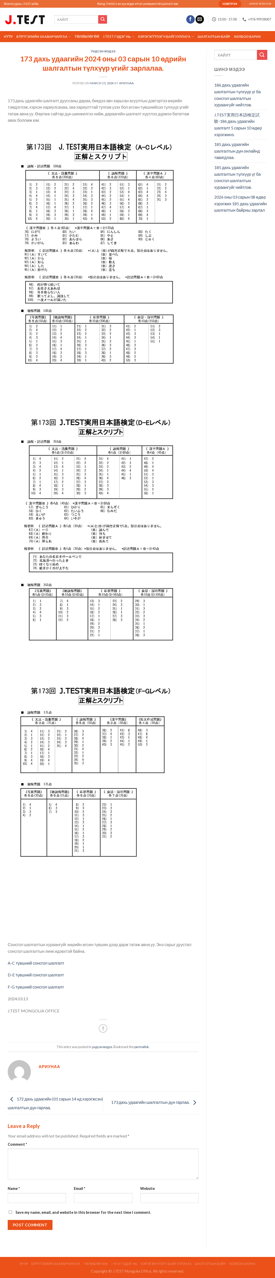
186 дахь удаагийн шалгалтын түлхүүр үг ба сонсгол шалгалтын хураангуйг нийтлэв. (237, 94)
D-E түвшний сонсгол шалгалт (36, 974)
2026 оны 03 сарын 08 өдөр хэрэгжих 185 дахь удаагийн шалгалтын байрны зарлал (240, 203)
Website (147, 1188)
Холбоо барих (247, 36)
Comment (17, 1144)
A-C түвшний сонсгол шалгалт (36, 962)
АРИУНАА (126, 83)
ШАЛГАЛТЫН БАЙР (214, 36)
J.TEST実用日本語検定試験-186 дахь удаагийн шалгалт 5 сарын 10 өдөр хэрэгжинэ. (238, 124)
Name (14, 1188)
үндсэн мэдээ (103, 51)
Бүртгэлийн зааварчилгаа (43, 36)
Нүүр (8, 36)
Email (79, 1188)
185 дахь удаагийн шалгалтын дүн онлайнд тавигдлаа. (237, 151)
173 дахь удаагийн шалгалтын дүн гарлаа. (155, 1102)
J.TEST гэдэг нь (118, 36)
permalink (141, 1047)
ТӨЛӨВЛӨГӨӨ (87, 36)
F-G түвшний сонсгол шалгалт (36, 986)
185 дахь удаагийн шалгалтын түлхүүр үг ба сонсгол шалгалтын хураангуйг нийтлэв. (237, 177)
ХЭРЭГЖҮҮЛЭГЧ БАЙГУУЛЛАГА (166, 36)
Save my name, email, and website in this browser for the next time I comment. (83, 1212)
